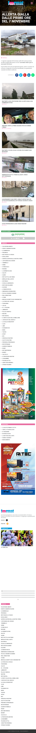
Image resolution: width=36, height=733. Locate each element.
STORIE (3, 297)
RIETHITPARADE (5, 344)
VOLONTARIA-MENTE (7, 246)
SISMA (3, 264)
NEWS (3, 330)
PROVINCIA (4, 252)
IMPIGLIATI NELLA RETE (7, 279)
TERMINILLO (4, 262)
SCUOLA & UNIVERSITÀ (7, 283)
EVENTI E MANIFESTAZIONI (8, 248)
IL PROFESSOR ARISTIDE (7, 356)
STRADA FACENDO (6, 364)
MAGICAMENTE (5, 439)
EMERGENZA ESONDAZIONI (8, 291)
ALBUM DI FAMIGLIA (6, 346)
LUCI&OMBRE (5, 358)
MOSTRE (3, 313)
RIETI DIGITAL (5, 315)
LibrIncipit (4, 309)
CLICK (3, 323)
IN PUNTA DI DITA (6, 433)
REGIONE (4, 268)
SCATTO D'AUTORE (6, 340)
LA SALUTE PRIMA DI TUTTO (8, 427)
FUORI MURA (4, 303)
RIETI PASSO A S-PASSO (7, 254)
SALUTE (3, 273)
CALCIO (3, 305)
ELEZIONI (4, 287)
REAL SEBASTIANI (6, 295)
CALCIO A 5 (4, 354)
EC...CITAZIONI (5, 307)
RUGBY (3, 348)
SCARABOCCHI (5, 328)
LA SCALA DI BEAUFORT (7, 321)
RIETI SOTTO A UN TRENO (8, 277)
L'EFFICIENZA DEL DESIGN (8, 260)
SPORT (3, 334)
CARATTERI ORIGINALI (7, 362)
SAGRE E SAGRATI (6, 437)
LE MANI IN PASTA (6, 289)
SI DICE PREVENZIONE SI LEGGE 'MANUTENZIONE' (14, 223)
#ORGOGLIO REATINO (7, 338)
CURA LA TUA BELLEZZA (7, 429)
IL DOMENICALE (5, 250)
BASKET (3, 352)
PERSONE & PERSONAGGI (8, 342)
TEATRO (3, 332)
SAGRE (3, 275)
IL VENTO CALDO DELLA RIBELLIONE (10, 317)
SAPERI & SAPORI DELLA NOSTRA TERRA (11, 258)
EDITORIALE (4, 281)
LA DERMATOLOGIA (6, 271)
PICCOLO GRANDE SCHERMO (8, 293)
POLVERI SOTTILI (6, 360)
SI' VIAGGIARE (5, 431)
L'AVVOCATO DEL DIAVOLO (8, 319)
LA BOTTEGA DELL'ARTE (7, 435)
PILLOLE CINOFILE (6, 311)
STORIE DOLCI (5, 266)
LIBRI (3, 326)
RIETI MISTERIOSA (6, 350)
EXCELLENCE (5, 256)
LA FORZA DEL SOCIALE (7, 301)
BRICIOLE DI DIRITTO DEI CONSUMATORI (11, 299)
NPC (2, 336)
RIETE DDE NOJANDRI (7, 285)
